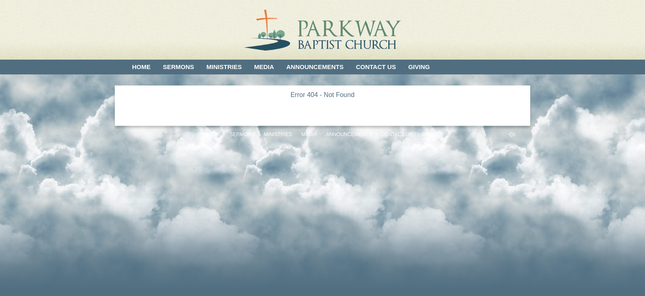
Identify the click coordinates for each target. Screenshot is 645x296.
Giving (419, 66)
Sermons (178, 66)
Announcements (314, 66)
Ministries (224, 66)
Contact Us (376, 66)
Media (264, 66)
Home (141, 66)
